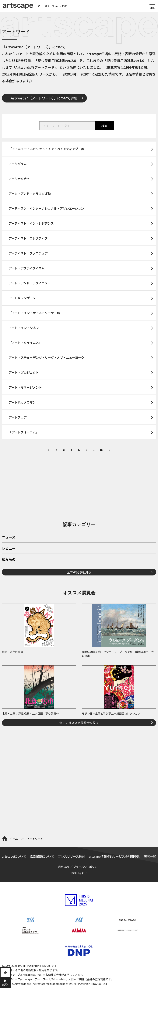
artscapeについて (14, 856)
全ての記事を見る (79, 572)
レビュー (9, 548)
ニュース (8, 537)
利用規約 (63, 867)
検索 (104, 125)
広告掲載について (42, 856)
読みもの (9, 560)
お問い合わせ (79, 873)
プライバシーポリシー (86, 867)
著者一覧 (150, 856)
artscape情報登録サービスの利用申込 (114, 856)
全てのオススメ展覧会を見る (79, 722)
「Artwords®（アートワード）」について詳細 (42, 98)
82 (101, 450)
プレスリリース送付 (71, 856)
